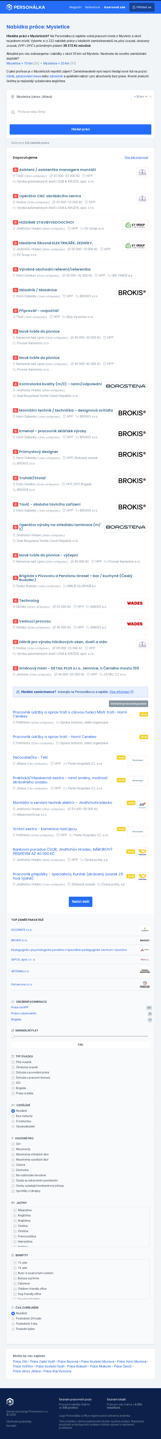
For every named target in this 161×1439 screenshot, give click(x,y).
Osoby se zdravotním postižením (34, 1180)
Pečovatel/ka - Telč (30, 757)
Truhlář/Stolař (32, 478)
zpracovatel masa (28, 76)
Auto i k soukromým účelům (33, 1273)
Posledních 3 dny (24, 1324)
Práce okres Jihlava (27, 1371)
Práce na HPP (20, 1007)
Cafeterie (21, 1284)
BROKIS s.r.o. (19, 940)
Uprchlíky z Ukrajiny (25, 1191)
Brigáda (16, 1019)
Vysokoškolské (23, 1126)
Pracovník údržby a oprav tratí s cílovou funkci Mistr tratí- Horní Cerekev (70, 714)
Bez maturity (22, 1116)
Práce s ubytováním (23, 1013)
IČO (16, 1083)
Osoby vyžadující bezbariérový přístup (37, 1186)
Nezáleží (19, 1111)
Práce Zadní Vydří (42, 1361)
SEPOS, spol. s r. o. (23, 959)
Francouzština (24, 1236)
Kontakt (11, 1425)
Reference (92, 7)
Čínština (20, 1231)
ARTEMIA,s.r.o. (20, 971)
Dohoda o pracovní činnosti (30, 1078)
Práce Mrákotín (100, 1366)
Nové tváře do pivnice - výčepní (48, 555)
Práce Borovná (68, 1361)
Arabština (21, 1221)
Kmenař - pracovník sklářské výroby (52, 431)
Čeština (20, 1226)
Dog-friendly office (27, 1294)
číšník (10, 76)
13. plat (20, 1263)
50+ (16, 1144)
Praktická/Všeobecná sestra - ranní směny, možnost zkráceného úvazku (60, 780)
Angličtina (22, 1215)
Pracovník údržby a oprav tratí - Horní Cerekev (54, 737)
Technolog (29, 601)
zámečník (56, 76)
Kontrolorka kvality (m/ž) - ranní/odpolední (60, 384)
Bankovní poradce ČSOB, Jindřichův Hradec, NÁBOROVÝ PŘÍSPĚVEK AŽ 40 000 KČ (62, 851)
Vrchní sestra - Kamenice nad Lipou (45, 829)
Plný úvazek (21, 1062)
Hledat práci (80, 129)
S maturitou (21, 1121)
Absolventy (20, 1149)
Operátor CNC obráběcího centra (50, 196)
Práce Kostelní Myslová (97, 1361)
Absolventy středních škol (30, 1154)
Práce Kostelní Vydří (50, 1366)
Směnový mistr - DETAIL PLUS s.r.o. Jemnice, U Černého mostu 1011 (79, 668)
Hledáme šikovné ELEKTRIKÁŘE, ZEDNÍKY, (56, 243)
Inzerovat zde (114, 7)
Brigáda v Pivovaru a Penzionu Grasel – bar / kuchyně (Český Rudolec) (75, 578)
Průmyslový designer (38, 452)
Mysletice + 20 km (56, 63)
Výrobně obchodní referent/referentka (55, 269)
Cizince (18, 1165)
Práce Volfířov (23, 1366)
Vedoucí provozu (35, 621)
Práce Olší (20, 1361)
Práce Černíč (123, 1366)
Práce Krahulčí (77, 1366)
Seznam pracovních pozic (75, 1399)
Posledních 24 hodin (26, 1318)
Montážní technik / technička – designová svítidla (66, 410)
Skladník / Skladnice (38, 290)
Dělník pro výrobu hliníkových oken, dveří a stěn (63, 642)
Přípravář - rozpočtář (39, 311)
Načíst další (80, 901)
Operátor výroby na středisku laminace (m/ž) (60, 527)
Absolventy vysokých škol (29, 1160)
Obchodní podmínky (19, 1421)
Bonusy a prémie (26, 1278)
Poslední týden (23, 1329)
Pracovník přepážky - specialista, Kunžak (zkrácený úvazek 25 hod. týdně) (68, 876)
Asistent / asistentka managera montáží (57, 170)
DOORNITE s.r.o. (21, 929)
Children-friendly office (30, 1289)
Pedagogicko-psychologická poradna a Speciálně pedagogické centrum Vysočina (69, 949)
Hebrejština (22, 1242)
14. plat (20, 1268)
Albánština (22, 1210)
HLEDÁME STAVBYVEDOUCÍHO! (46, 222)
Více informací (119, 692)
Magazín (75, 7)
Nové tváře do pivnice (39, 331)
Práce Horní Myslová (131, 1361)
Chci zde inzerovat (136, 157)
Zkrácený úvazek (24, 1067)
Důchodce (20, 1170)
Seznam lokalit (116, 1399)
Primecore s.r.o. (22, 984)
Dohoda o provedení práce (30, 1072)
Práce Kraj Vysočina (57, 1371)
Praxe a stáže (22, 1093)
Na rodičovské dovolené (28, 1175)
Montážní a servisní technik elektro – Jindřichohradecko (62, 803)
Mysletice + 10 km (19, 63)
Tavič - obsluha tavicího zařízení (49, 504)
